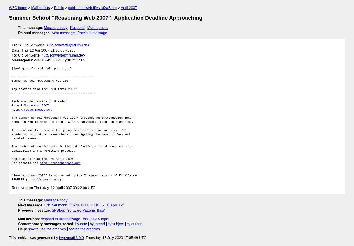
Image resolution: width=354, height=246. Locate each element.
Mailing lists (40, 8)
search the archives (84, 229)
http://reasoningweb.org (32, 110)
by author (134, 224)
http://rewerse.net (43, 180)
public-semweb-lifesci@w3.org (92, 8)
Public (59, 8)
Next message (63, 33)
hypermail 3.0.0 (71, 238)
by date (81, 224)
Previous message (92, 33)
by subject (115, 224)
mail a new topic (96, 219)
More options (97, 28)
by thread (97, 224)
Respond (77, 28)
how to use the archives (47, 229)
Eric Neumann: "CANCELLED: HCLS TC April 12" (84, 205)
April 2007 (129, 8)
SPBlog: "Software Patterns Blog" (78, 210)
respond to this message (60, 219)
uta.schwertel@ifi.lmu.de (68, 45)
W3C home (18, 8)
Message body (56, 28)
